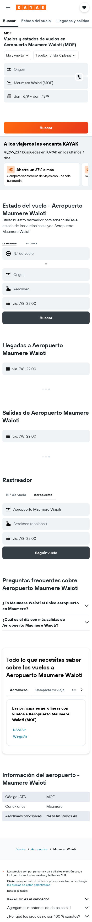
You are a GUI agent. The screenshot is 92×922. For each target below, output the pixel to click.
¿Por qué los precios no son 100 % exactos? (48, 916)
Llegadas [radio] (9, 243)
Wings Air (20, 736)
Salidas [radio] (32, 243)
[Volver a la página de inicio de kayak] (31, 7)
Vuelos (21, 849)
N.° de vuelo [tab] (16, 495)
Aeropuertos (39, 849)
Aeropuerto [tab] (43, 495)
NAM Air (19, 730)
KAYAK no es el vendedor (48, 899)
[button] (8, 7)
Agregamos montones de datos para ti (48, 907)
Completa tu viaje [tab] (50, 690)
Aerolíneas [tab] (19, 690)
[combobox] (17, 55)
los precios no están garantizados (28, 885)
